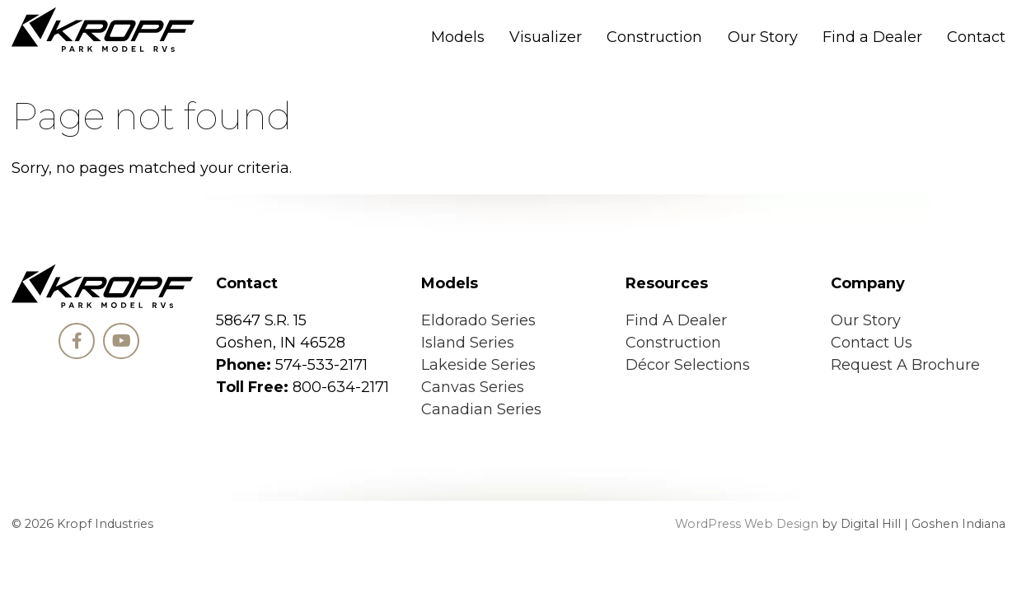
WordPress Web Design (746, 523)
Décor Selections (688, 365)
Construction (654, 37)
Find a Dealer (872, 37)
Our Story (763, 37)
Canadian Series (481, 409)
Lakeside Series (478, 365)
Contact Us (871, 343)
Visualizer (545, 37)
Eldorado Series (478, 320)
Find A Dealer (676, 320)
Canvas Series (472, 387)
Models (458, 37)
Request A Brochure (905, 365)
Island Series (467, 343)
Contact (976, 37)
